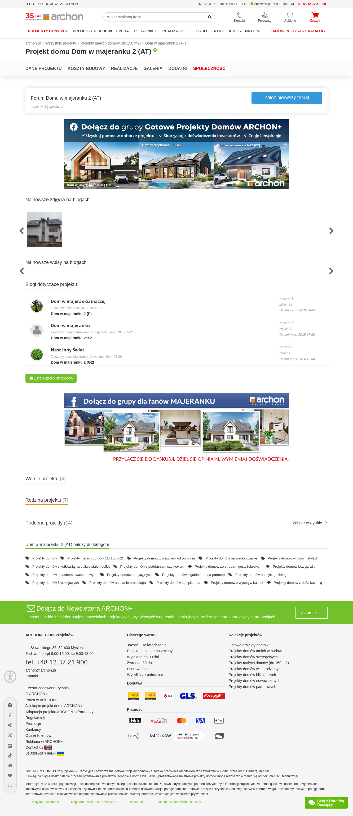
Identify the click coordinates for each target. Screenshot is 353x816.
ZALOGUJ (207, 4)
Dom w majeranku (70, 325)
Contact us (38, 747)
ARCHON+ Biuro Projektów (49, 635)
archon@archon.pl (40, 670)
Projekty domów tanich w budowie (257, 651)
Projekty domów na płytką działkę (260, 575)
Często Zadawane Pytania (47, 688)
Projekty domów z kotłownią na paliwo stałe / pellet (71, 566)
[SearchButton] (210, 16)
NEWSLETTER (233, 4)
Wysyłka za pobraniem (145, 675)
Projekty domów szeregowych (253, 657)
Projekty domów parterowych (252, 687)
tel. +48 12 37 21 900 (56, 662)
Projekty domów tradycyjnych (129, 575)
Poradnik (145, 31)
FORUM (200, 31)
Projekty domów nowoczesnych (254, 680)
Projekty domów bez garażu (294, 566)
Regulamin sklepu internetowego (94, 802)
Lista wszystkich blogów (51, 378)
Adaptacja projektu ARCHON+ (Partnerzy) (60, 712)
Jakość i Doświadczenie (146, 645)
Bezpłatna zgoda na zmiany (150, 651)
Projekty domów (48, 31)
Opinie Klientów (38, 735)
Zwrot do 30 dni (140, 663)
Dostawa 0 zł (137, 669)
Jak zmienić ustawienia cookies (179, 802)
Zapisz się (311, 612)
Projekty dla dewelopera (101, 31)
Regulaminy (35, 718)
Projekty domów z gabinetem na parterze (193, 575)
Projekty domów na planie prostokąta (117, 583)
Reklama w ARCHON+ (44, 741)
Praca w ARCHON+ (41, 700)
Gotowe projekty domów (248, 645)
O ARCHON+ (36, 694)
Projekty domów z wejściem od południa (164, 558)
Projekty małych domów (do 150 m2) (95, 558)
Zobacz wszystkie (310, 523)
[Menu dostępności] (10, 677)
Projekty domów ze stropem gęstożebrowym (228, 566)
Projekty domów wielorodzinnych (256, 669)
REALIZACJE (175, 31)
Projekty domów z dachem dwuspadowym (64, 575)
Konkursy (33, 729)
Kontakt (31, 676)
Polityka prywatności (45, 802)
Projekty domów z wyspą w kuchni (237, 583)
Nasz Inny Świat (67, 350)
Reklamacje (137, 802)
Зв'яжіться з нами (44, 753)
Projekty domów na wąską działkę (231, 558)
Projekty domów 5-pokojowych (55, 583)
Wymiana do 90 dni (143, 657)
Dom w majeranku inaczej (78, 301)
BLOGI (218, 31)
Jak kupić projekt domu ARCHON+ (53, 706)
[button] (176, 154)
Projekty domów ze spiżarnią (178, 583)
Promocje (33, 723)
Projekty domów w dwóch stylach (293, 558)
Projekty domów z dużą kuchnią (298, 583)
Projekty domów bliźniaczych (252, 675)
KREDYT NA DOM (244, 31)
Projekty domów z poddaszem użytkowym (152, 566)
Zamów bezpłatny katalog (297, 31)
